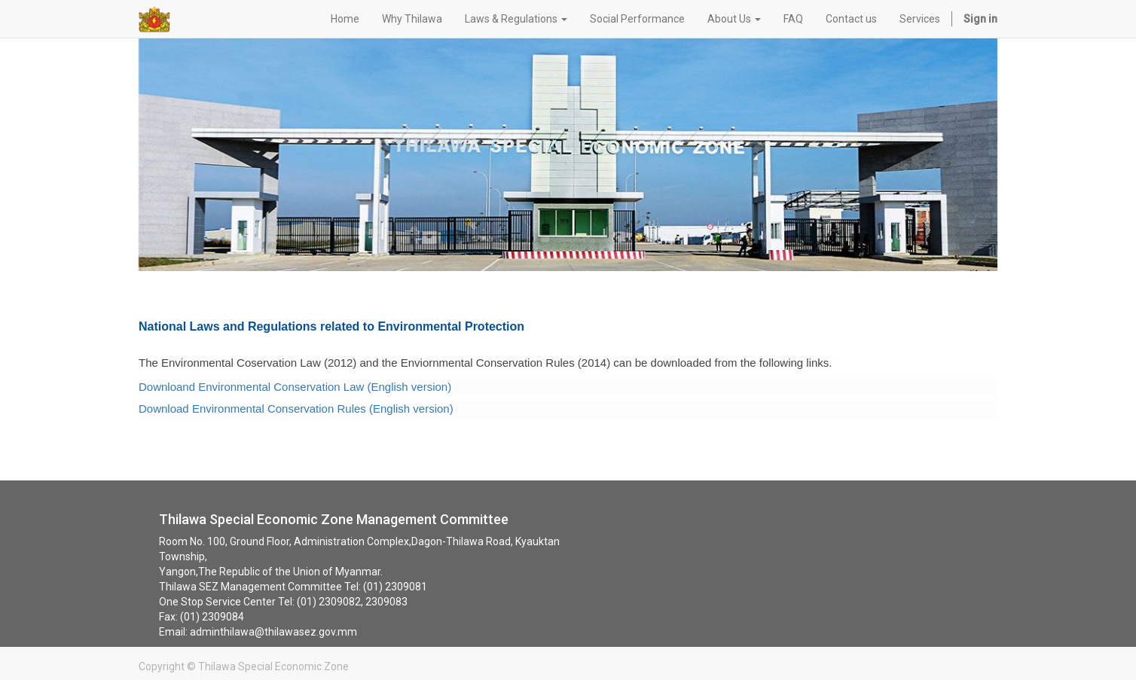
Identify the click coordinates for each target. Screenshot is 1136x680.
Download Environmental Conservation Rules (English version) (296, 408)
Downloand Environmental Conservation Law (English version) (295, 386)
